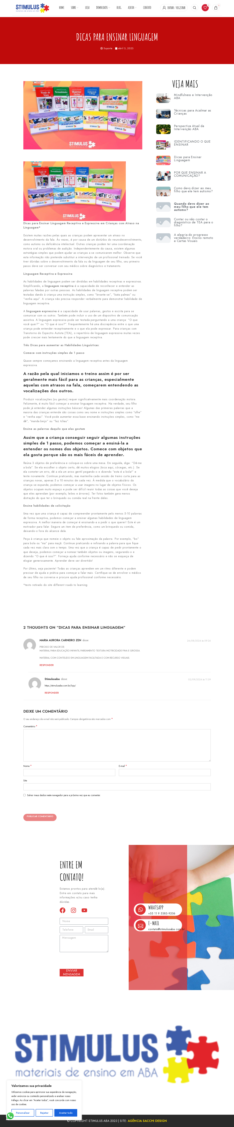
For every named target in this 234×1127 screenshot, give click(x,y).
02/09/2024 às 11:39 (199, 679)
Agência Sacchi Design (147, 1121)
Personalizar (22, 1113)
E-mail (123, 766)
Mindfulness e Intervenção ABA (193, 96)
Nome (27, 766)
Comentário (30, 726)
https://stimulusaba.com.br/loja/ (60, 685)
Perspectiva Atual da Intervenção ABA (189, 127)
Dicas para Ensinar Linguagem (187, 158)
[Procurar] (194, 7)
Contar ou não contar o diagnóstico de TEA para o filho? (193, 222)
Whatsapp (155, 907)
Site (25, 780)
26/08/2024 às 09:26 (199, 640)
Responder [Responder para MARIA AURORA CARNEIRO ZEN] (47, 665)
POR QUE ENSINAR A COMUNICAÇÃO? (190, 174)
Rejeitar (44, 1113)
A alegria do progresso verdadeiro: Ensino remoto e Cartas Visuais (193, 238)
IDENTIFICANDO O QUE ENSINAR (192, 143)
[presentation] (47, 806)
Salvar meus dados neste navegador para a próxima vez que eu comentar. (64, 795)
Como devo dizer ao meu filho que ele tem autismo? (193, 189)
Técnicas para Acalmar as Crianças (192, 112)
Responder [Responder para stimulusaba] (52, 692)
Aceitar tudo (66, 1113)
